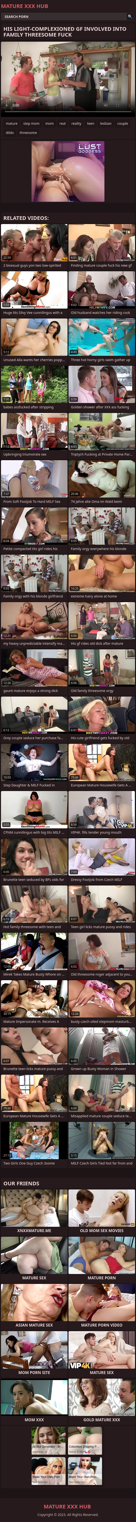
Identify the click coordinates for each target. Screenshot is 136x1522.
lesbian (105, 123)
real (63, 123)
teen (90, 123)
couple (122, 123)
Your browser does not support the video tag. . (68, 79)
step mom (31, 123)
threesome (28, 132)
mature (11, 123)
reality (76, 123)
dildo (10, 132)
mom (49, 123)
